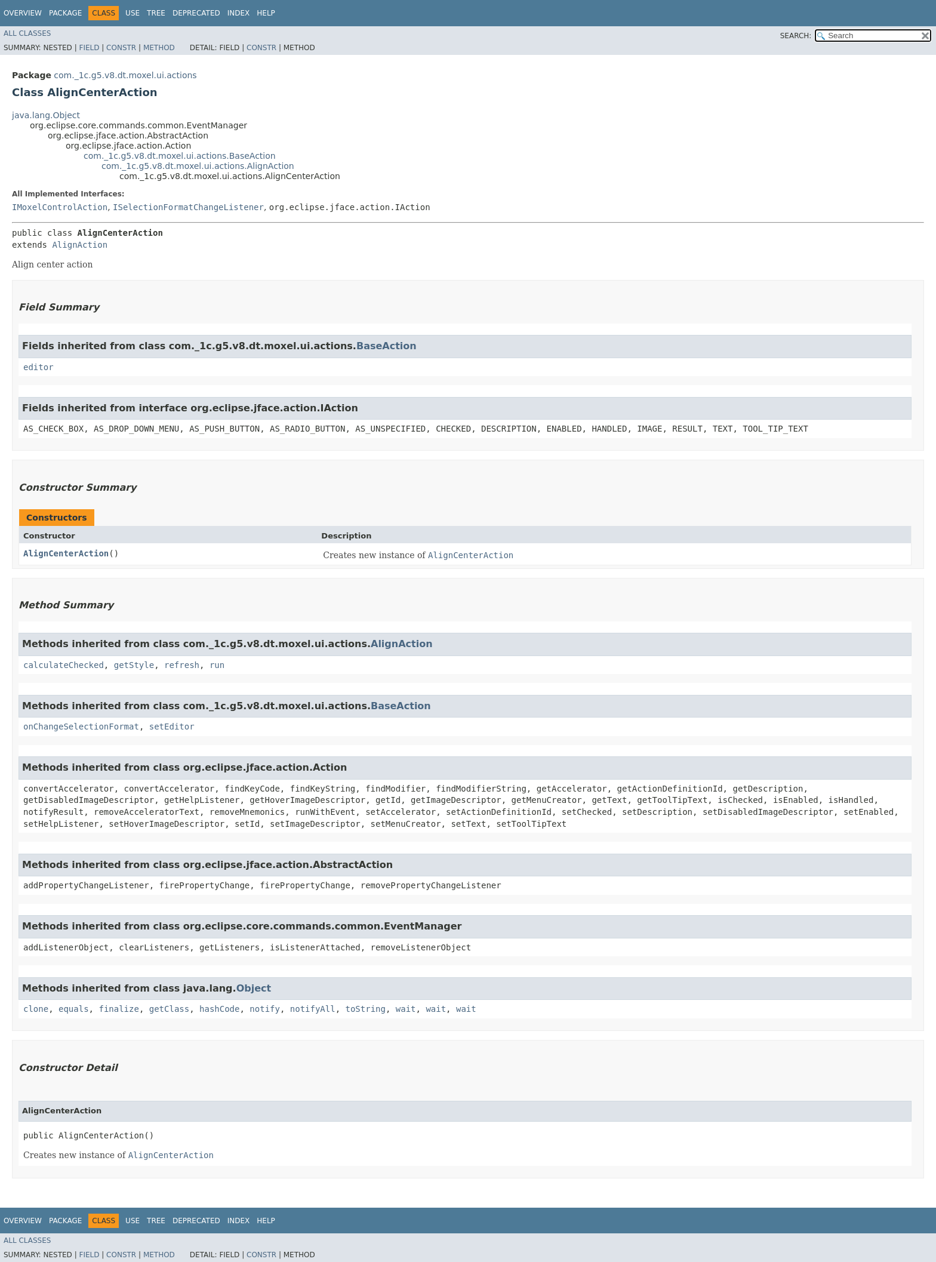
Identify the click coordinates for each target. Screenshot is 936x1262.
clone (35, 1009)
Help (266, 13)
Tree (156, 13)
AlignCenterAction (66, 553)
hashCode (219, 1009)
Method (159, 48)
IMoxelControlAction (59, 207)
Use (132, 13)
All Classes (27, 33)
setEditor (172, 726)
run (217, 665)
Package (65, 13)
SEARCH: (796, 36)
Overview (23, 13)
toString (366, 1009)
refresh (181, 665)
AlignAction (79, 245)
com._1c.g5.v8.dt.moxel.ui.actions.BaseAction (180, 156)
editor (38, 367)
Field (89, 48)
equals (74, 1009)
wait (406, 1009)
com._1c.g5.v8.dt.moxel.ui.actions (125, 75)
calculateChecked (63, 665)
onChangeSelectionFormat (81, 726)
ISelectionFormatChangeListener (188, 207)
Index (238, 13)
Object (254, 988)
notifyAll (312, 1009)
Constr (121, 48)
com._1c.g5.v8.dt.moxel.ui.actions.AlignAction (197, 166)
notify (265, 1009)
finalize (118, 1009)
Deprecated (196, 13)
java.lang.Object (46, 115)
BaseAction (386, 346)
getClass (169, 1009)
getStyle (134, 665)
